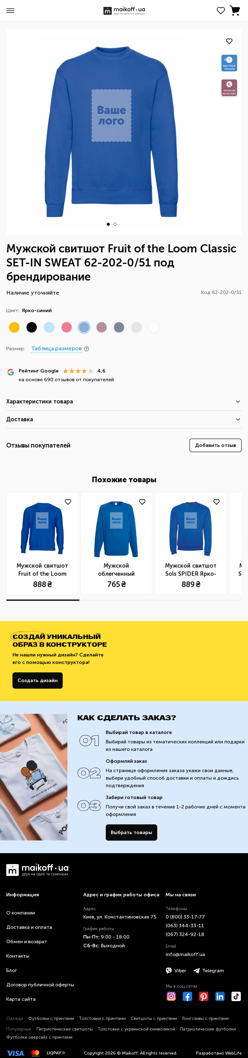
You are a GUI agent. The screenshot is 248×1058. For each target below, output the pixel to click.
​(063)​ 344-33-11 (185, 926)
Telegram (208, 971)
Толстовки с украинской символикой (136, 1029)
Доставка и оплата (29, 927)
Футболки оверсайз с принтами (39, 1037)
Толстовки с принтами (102, 1018)
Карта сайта (21, 999)
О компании (20, 913)
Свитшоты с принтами (154, 1018)
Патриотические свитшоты (64, 1029)
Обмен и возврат (26, 941)
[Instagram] (171, 996)
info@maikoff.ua (185, 954)
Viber (176, 971)
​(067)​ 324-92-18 (185, 934)
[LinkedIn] (220, 996)
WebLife (233, 1053)
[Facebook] (187, 996)
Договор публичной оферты (40, 985)
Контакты (17, 956)
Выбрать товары (131, 832)
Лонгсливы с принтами (205, 1018)
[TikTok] (236, 996)
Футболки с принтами (51, 1018)
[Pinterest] (203, 996)
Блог (11, 970)
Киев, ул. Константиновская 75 (119, 917)
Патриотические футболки (208, 1029)
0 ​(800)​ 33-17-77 (185, 917)
